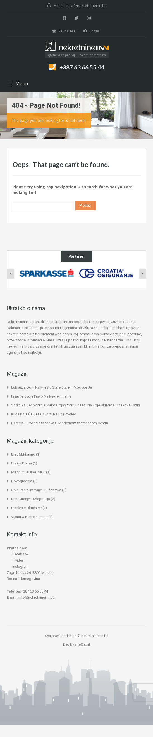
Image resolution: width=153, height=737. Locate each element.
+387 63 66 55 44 (81, 67)
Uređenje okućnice (26, 508)
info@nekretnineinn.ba (86, 5)
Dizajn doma (21, 463)
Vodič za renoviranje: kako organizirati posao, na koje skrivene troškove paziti (75, 405)
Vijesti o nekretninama (29, 517)
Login (91, 31)
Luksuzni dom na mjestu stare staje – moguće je (51, 387)
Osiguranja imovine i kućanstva (36, 490)
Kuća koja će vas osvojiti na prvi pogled (43, 414)
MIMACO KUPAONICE (28, 472)
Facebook (18, 554)
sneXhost (82, 644)
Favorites (63, 31)
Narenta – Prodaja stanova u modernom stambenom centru (59, 423)
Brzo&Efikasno (23, 454)
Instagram (17, 566)
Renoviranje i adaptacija (30, 499)
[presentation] (10, 274)
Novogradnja (21, 481)
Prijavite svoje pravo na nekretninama (41, 396)
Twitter (15, 560)
